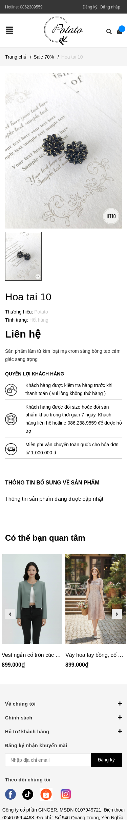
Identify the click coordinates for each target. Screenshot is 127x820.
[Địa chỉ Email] (63, 760)
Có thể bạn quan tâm (45, 537)
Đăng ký (90, 7)
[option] (32, 614)
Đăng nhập (110, 7)
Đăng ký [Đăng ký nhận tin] (106, 759)
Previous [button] (10, 614)
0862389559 (31, 7)
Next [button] (117, 614)
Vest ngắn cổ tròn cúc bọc (33, 655)
